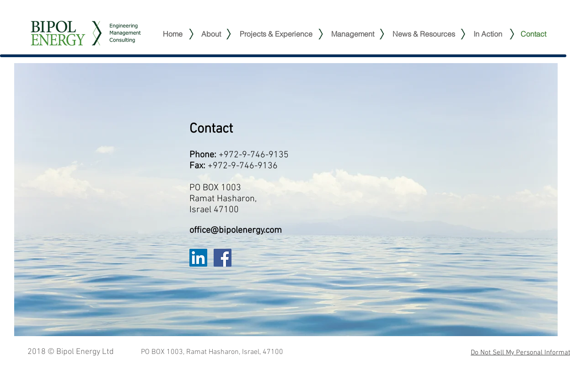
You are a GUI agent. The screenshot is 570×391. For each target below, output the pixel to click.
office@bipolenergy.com (235, 230)
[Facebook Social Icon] (222, 258)
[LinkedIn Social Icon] (198, 258)
